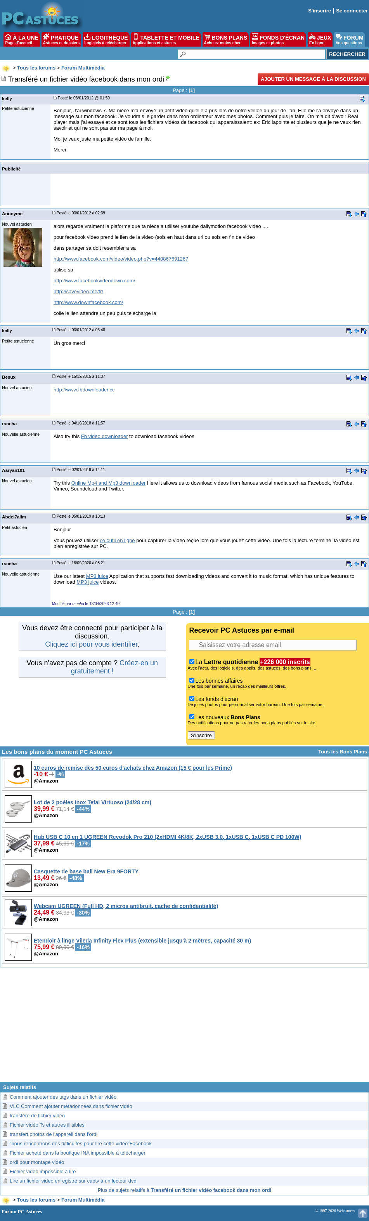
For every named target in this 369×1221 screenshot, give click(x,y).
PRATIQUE (61, 39)
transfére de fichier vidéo (37, 1115)
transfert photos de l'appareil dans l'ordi (53, 1134)
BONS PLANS (226, 39)
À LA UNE (21, 39)
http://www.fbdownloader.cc (84, 390)
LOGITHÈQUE (106, 39)
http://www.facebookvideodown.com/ (94, 281)
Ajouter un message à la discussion (313, 79)
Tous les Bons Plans (342, 752)
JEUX (320, 39)
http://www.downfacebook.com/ (88, 302)
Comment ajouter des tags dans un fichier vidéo (63, 1097)
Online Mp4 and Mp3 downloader (108, 483)
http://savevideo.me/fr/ (78, 291)
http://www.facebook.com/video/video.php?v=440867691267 (121, 259)
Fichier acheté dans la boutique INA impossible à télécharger (78, 1153)
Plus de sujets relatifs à (185, 1190)
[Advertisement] (184, 1027)
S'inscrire (319, 11)
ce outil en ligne (117, 540)
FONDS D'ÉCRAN (278, 39)
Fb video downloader (104, 436)
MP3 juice (97, 576)
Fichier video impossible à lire (43, 1171)
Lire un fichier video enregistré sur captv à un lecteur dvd (73, 1181)
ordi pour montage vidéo (37, 1162)
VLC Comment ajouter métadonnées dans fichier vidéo (71, 1106)
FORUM (349, 39)
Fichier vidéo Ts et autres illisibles (47, 1125)
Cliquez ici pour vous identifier (91, 644)
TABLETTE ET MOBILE (166, 39)
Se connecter (352, 11)
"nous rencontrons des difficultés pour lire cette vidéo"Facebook (81, 1143)
